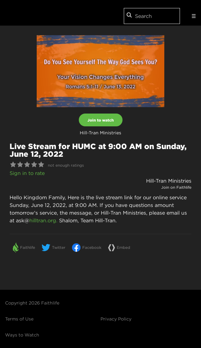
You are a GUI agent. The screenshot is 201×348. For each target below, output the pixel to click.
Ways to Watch (22, 335)
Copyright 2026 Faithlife (32, 303)
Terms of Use (19, 319)
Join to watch (100, 120)
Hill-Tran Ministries (168, 181)
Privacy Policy (115, 319)
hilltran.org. (43, 220)
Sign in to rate (27, 173)
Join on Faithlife (176, 187)
